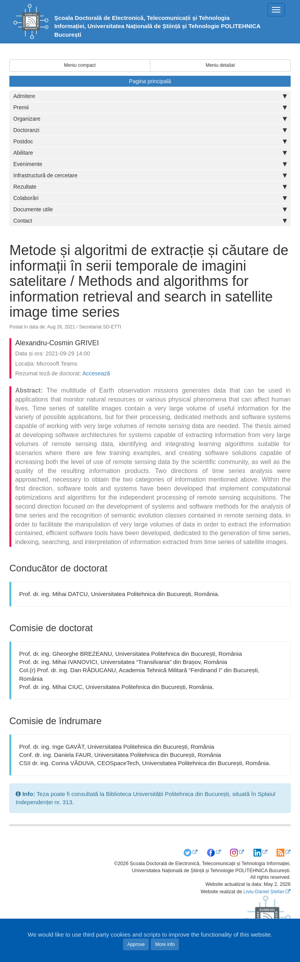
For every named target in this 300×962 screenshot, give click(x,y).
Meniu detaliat (220, 65)
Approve (136, 944)
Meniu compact (80, 65)
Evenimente (150, 164)
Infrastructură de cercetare (150, 175)
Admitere (150, 96)
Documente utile (150, 209)
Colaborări (150, 198)
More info (165, 944)
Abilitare (150, 153)
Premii (150, 107)
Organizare (150, 119)
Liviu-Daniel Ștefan (263, 891)
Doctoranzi (150, 130)
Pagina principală (150, 81)
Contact (150, 221)
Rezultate (150, 187)
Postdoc (150, 141)
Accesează (96, 373)
